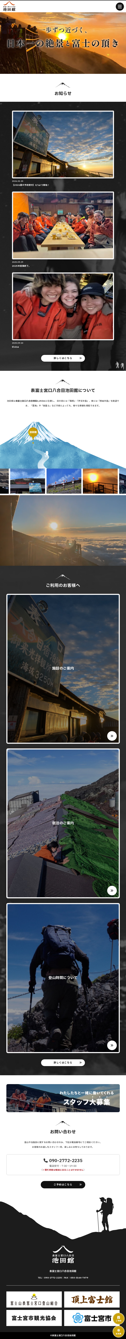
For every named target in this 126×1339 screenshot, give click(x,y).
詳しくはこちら (63, 358)
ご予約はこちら (63, 1184)
